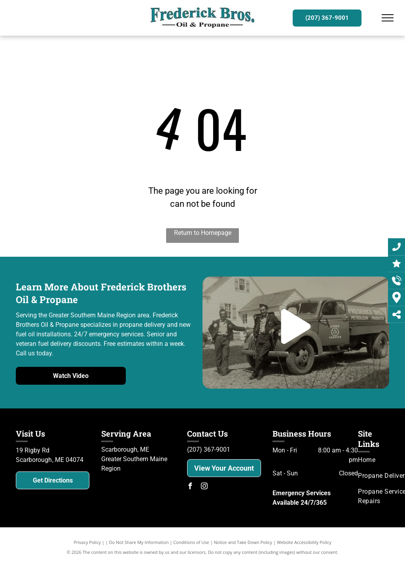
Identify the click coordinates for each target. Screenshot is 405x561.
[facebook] (190, 487)
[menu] (387, 18)
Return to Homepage (202, 233)
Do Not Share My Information (139, 542)
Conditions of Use (191, 542)
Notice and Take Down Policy (243, 542)
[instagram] (204, 487)
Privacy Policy (87, 542)
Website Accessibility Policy (304, 542)
